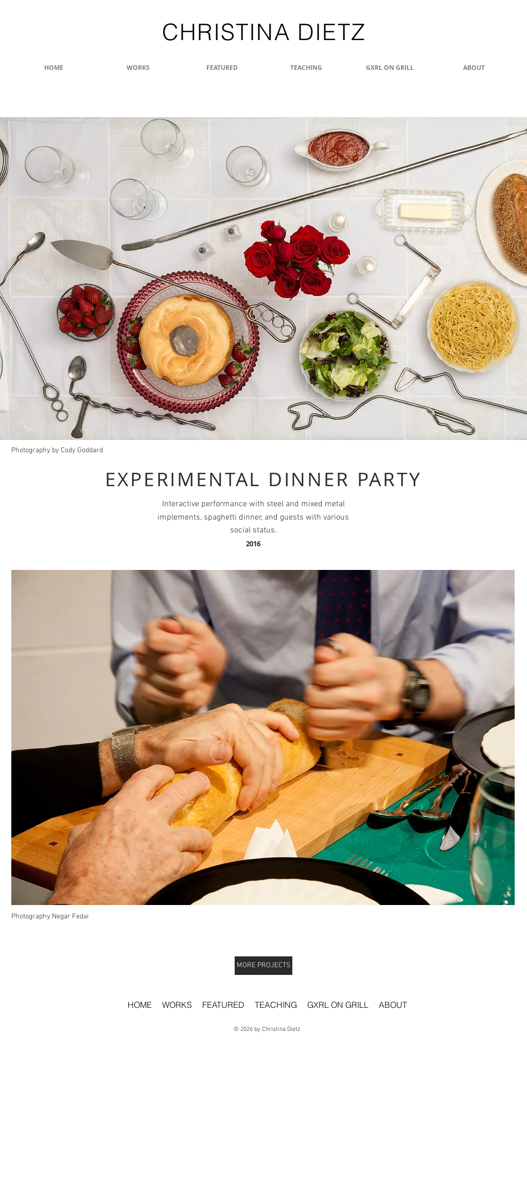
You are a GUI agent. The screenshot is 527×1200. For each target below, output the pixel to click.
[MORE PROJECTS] (263, 965)
